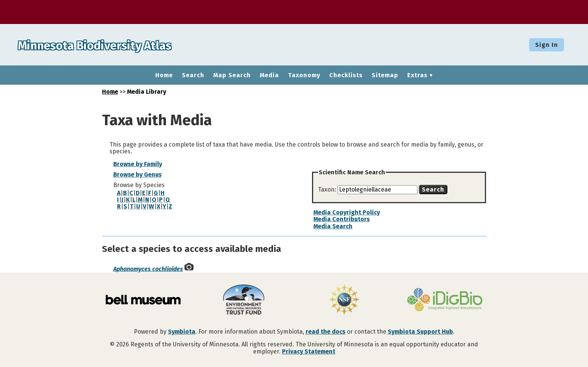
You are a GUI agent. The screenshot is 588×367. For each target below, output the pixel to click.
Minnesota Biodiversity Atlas (116, 45)
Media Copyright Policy (347, 212)
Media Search (333, 226)
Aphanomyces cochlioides (148, 269)
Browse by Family (137, 164)
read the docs (325, 331)
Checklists (346, 75)
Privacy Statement (308, 351)
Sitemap (385, 75)
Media (269, 75)
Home (164, 75)
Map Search (232, 75)
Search (193, 75)
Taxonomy (304, 75)
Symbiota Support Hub (420, 331)
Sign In (546, 44)
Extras (417, 75)
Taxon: (328, 189)
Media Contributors (342, 219)
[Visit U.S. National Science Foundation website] (344, 300)
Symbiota (181, 331)
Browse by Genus (137, 174)
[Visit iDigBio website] (445, 300)
